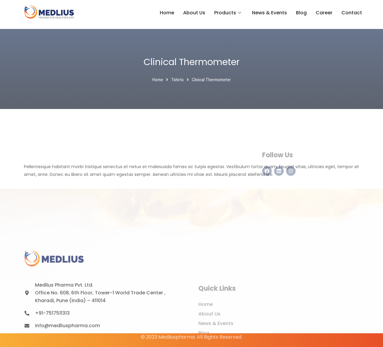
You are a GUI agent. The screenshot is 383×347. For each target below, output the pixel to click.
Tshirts (177, 79)
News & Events (269, 12)
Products (227, 13)
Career (324, 12)
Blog (301, 12)
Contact (351, 12)
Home (167, 12)
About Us (194, 12)
